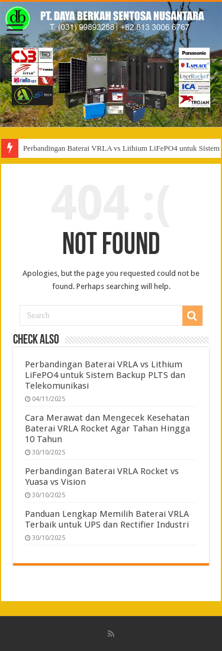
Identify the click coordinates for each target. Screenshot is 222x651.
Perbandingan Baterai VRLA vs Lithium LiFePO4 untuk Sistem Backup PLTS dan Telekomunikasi (105, 375)
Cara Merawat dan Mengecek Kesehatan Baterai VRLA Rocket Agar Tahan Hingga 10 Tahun (107, 428)
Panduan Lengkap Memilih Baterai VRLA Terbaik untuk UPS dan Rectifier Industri (107, 519)
